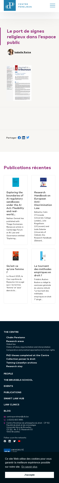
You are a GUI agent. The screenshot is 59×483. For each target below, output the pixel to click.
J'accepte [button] (29, 475)
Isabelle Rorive (22, 52)
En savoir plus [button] (29, 466)
